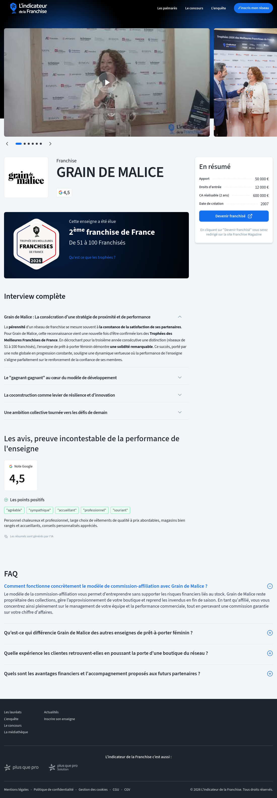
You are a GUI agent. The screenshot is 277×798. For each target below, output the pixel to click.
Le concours (194, 8)
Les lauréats (12, 712)
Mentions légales (16, 789)
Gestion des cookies (93, 789)
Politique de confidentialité (54, 789)
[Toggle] (270, 586)
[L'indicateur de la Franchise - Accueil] (29, 8)
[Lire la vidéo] (107, 82)
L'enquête (218, 8)
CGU (116, 789)
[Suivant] (50, 144)
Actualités (51, 712)
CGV (127, 789)
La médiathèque (16, 732)
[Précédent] (7, 144)
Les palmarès (167, 8)
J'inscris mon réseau (253, 8)
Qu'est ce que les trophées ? (92, 257)
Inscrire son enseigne (59, 719)
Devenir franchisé (234, 216)
